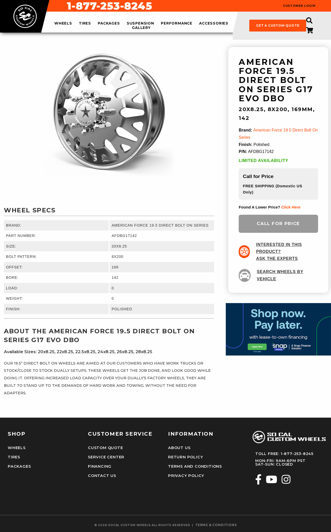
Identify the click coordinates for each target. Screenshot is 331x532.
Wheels (16, 448)
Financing (99, 466)
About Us (179, 448)
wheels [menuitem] (63, 23)
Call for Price (278, 223)
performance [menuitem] (176, 23)
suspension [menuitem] (140, 23)
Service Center (106, 457)
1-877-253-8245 (201, 6)
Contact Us (102, 475)
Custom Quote (105, 448)
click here (290, 206)
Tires (14, 457)
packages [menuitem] (109, 23)
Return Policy (185, 457)
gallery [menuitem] (141, 28)
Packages (19, 466)
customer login (299, 5)
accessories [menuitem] (213, 23)
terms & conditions (216, 524)
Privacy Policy (185, 475)
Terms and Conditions (194, 466)
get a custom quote (277, 25)
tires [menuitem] (85, 23)
